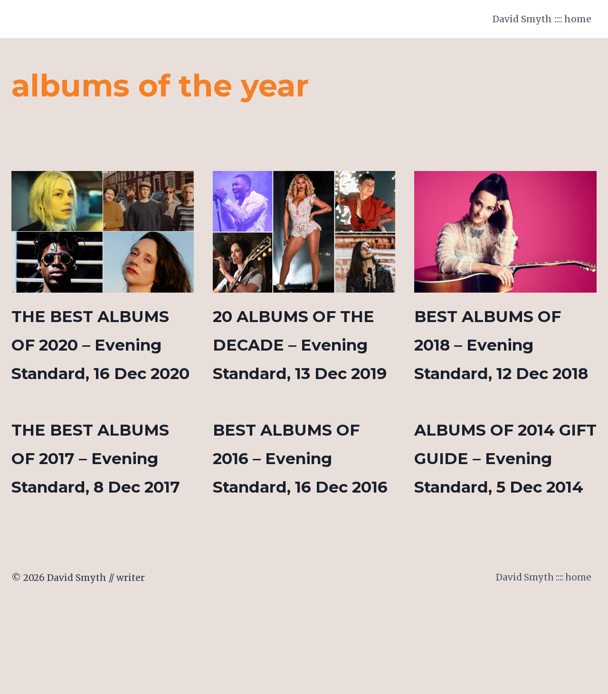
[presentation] (102, 232)
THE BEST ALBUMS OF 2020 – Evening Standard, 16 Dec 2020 (97, 372)
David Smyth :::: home (542, 19)
